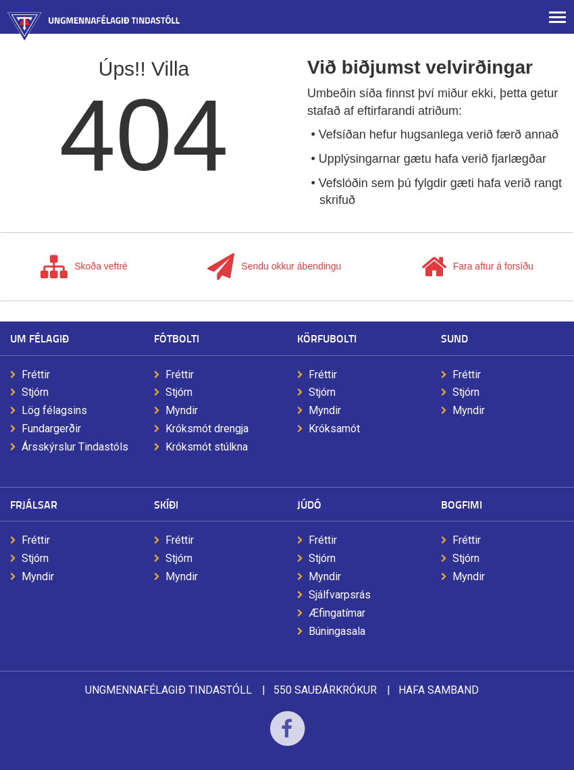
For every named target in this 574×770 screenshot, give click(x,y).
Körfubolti (327, 338)
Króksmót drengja (207, 428)
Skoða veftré (84, 266)
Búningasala (337, 631)
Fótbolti (176, 338)
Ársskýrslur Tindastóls (75, 446)
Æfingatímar (337, 613)
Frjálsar (33, 504)
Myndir (181, 410)
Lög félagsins (54, 410)
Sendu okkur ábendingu (274, 266)
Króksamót (334, 428)
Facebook (287, 737)
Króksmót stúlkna (206, 446)
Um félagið (39, 338)
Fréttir (36, 374)
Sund (454, 338)
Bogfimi (461, 504)
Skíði (166, 504)
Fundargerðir (51, 428)
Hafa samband (438, 690)
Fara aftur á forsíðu (477, 266)
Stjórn (35, 392)
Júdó (309, 504)
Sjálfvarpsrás (340, 594)
